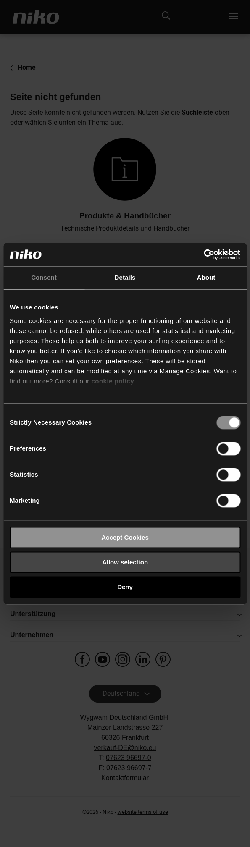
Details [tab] (125, 277)
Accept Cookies (125, 537)
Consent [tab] (44, 277)
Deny (125, 586)
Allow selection (125, 562)
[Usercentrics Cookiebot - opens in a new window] (203, 254)
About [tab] (206, 277)
